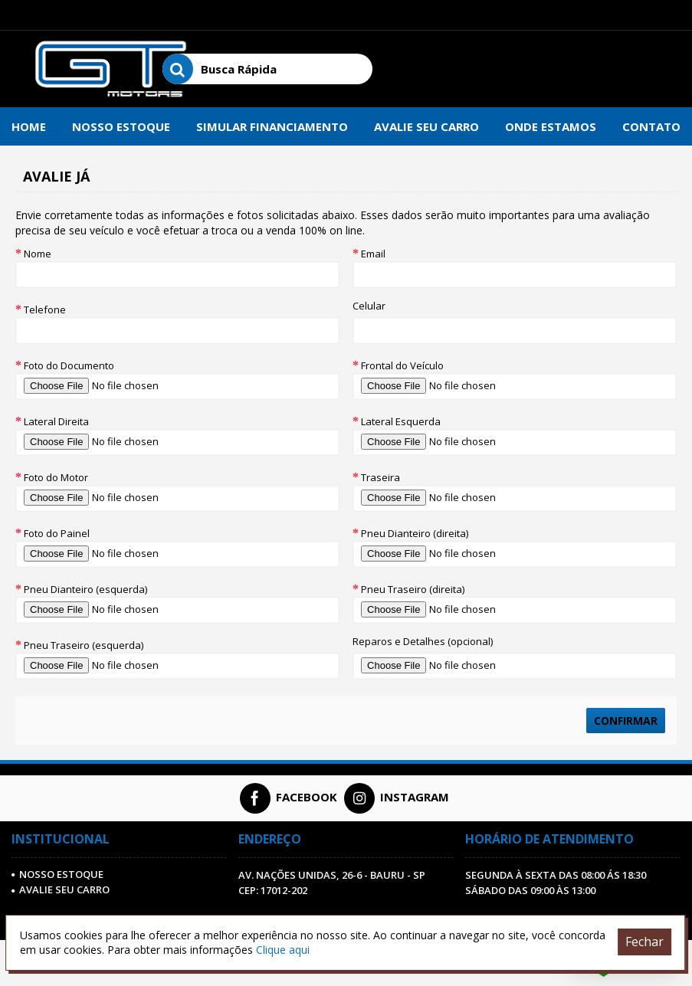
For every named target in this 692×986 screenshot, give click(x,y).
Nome (37, 253)
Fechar (644, 941)
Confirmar (626, 720)
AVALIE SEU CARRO (60, 889)
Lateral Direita (56, 421)
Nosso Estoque (57, 874)
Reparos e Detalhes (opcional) (423, 641)
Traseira (380, 477)
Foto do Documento (69, 365)
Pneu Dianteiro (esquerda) (85, 589)
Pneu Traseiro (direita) (412, 589)
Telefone (45, 309)
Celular (369, 306)
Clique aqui (283, 949)
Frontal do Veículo (402, 365)
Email (373, 253)
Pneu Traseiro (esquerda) (83, 645)
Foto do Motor (56, 477)
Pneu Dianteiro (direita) (414, 533)
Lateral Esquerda (401, 421)
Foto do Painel (57, 533)
